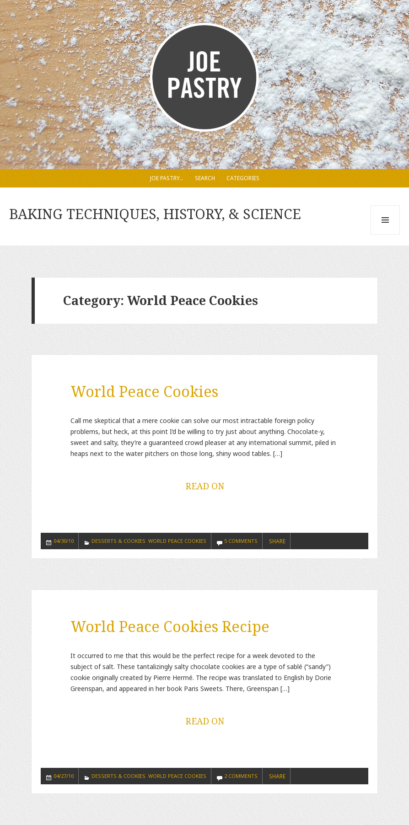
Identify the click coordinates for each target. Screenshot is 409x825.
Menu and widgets (385, 234)
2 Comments (241, 775)
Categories (242, 178)
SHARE (277, 541)
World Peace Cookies (144, 391)
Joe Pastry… (166, 178)
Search (205, 178)
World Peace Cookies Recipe (169, 626)
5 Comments (241, 540)
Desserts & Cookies (118, 540)
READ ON (204, 486)
